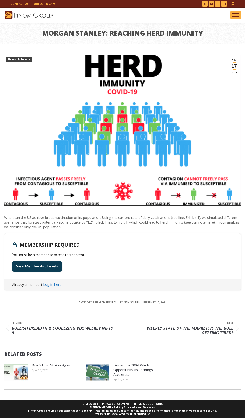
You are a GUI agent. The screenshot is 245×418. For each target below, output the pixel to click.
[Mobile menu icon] (235, 15)
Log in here (52, 284)
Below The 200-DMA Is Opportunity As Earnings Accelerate (133, 370)
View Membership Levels (37, 266)
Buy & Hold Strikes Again (51, 365)
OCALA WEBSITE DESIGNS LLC (131, 414)
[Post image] (16, 372)
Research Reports (19, 59)
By (130, 302)
